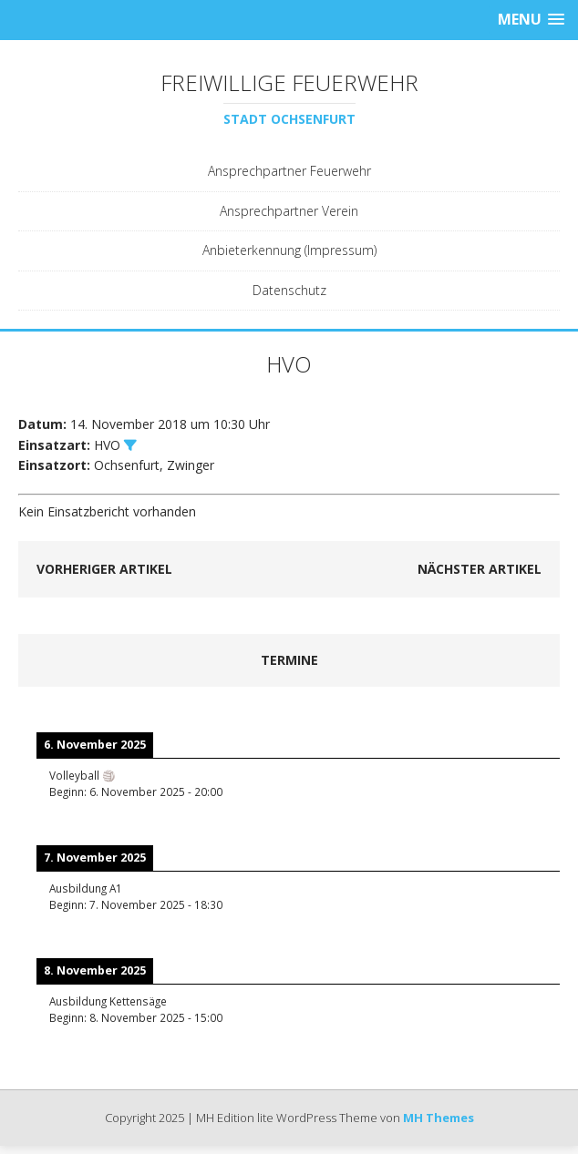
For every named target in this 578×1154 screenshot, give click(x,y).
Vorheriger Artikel (104, 568)
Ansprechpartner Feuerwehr (289, 170)
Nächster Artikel (480, 568)
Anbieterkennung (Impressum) (289, 250)
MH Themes (438, 1117)
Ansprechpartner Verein (289, 211)
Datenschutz (289, 290)
